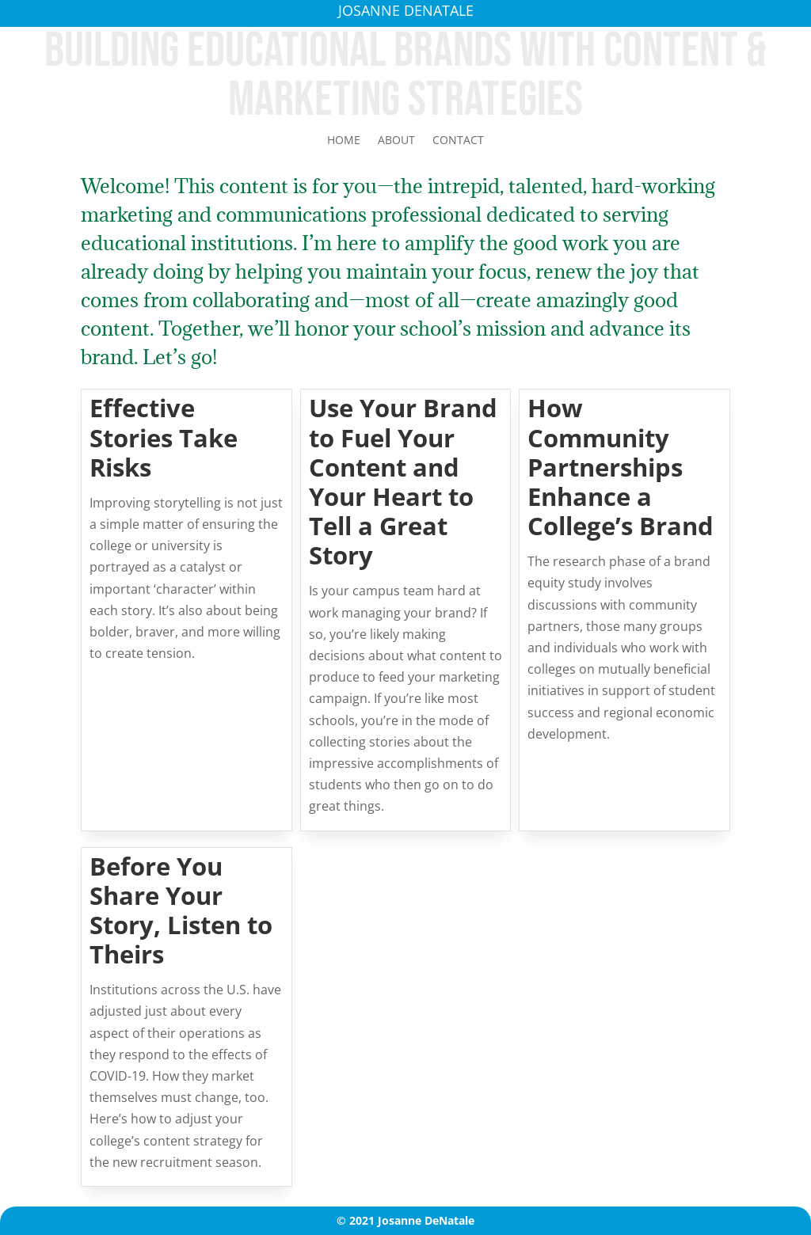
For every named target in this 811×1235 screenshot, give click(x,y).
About (396, 141)
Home (343, 141)
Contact (458, 141)
